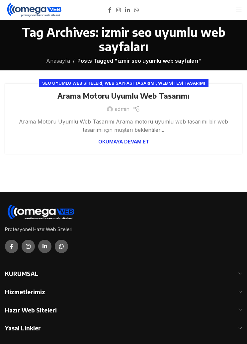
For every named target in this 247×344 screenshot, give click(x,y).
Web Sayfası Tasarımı (130, 83)
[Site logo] (34, 9)
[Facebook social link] (110, 10)
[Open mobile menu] (238, 10)
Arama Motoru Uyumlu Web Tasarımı (123, 95)
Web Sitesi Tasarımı (181, 83)
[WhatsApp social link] (136, 10)
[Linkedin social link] (127, 10)
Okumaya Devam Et (123, 141)
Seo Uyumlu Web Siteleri (72, 83)
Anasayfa (58, 60)
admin (122, 109)
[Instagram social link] (118, 10)
